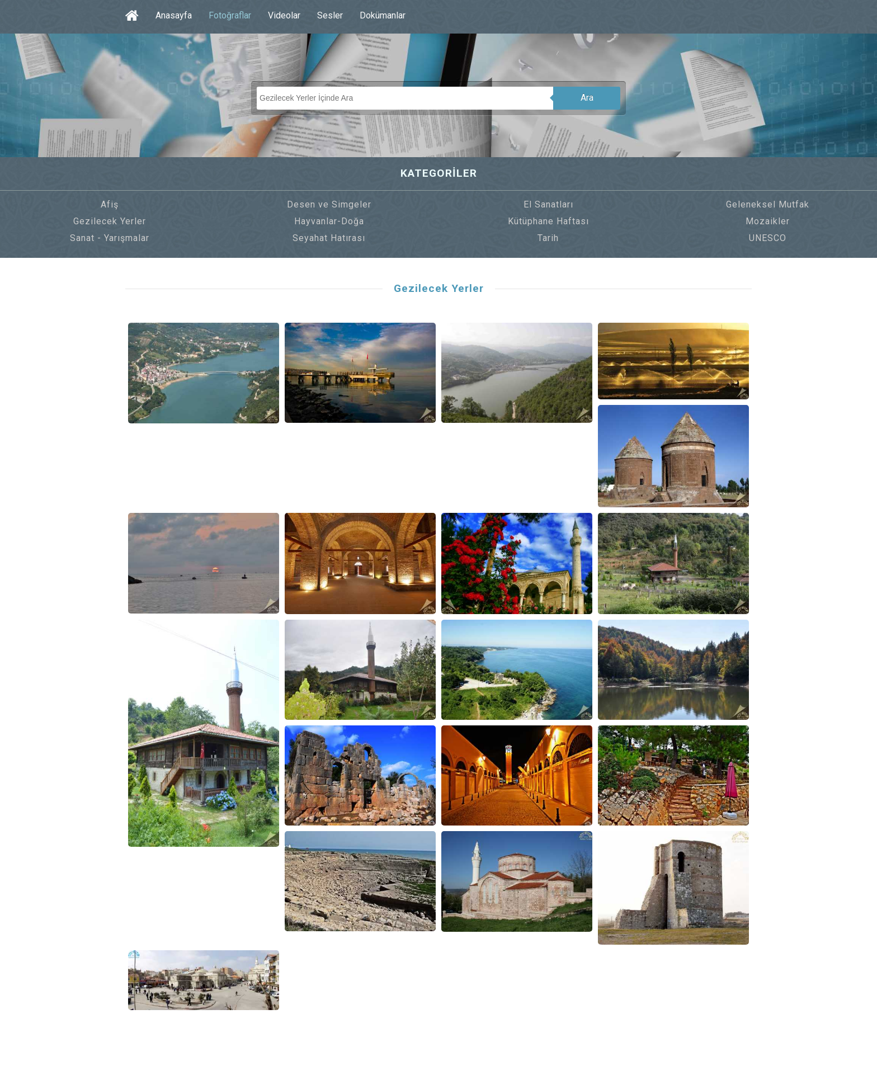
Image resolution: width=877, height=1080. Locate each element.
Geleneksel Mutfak (767, 204)
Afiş (110, 204)
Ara (587, 97)
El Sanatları (548, 204)
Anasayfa (173, 15)
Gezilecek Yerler (109, 221)
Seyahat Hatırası (329, 238)
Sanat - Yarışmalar (109, 238)
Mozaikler (768, 221)
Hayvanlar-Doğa (329, 221)
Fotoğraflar (230, 15)
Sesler (330, 15)
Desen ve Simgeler (329, 204)
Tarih (548, 238)
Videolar (284, 15)
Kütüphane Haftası (548, 221)
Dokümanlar (383, 15)
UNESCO (767, 238)
